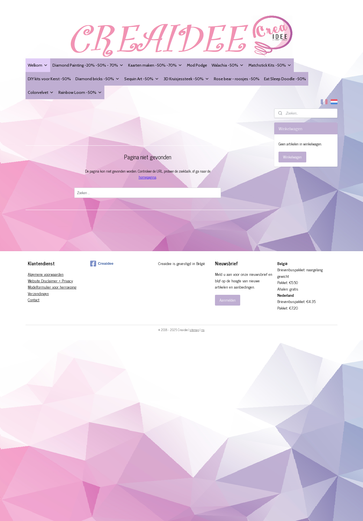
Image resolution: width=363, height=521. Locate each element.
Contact (33, 299)
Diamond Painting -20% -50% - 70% (88, 65)
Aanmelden (228, 300)
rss (202, 329)
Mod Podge (197, 65)
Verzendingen (38, 293)
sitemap (194, 329)
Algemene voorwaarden (46, 274)
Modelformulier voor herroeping (52, 286)
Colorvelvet (41, 92)
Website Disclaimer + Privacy (50, 280)
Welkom (38, 65)
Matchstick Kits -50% (270, 65)
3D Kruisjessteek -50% (186, 78)
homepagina (147, 177)
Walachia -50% (228, 65)
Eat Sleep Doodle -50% (285, 78)
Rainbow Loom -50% (80, 92)
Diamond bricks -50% (97, 78)
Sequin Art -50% (141, 78)
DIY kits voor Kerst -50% (49, 78)
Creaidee (101, 263)
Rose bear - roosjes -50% (236, 78)
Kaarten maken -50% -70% (155, 65)
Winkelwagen (292, 157)
